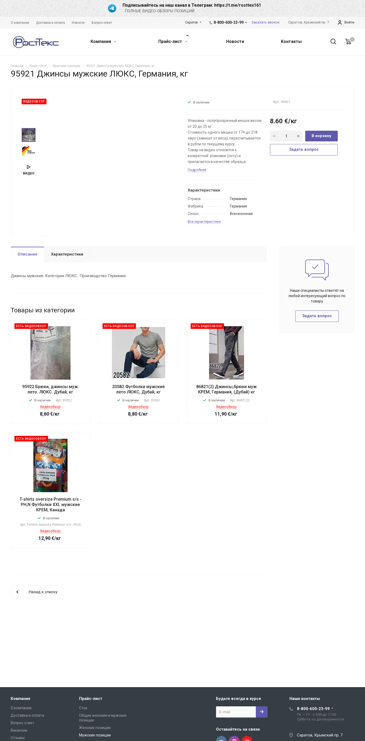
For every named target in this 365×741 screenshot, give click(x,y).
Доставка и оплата (27, 715)
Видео (28, 173)
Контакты (291, 41)
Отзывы (18, 738)
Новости (235, 41)
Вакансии (19, 730)
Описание (27, 254)
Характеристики (67, 254)
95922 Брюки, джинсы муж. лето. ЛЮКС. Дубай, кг (50, 389)
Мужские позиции (95, 735)
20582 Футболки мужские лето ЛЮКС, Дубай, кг (138, 389)
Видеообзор (50, 407)
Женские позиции (95, 728)
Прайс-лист (173, 39)
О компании (21, 708)
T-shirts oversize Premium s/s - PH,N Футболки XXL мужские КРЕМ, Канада (50, 504)
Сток (83, 708)
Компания (103, 41)
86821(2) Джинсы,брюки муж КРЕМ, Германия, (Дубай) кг (226, 389)
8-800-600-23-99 (229, 22)
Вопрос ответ (22, 723)
